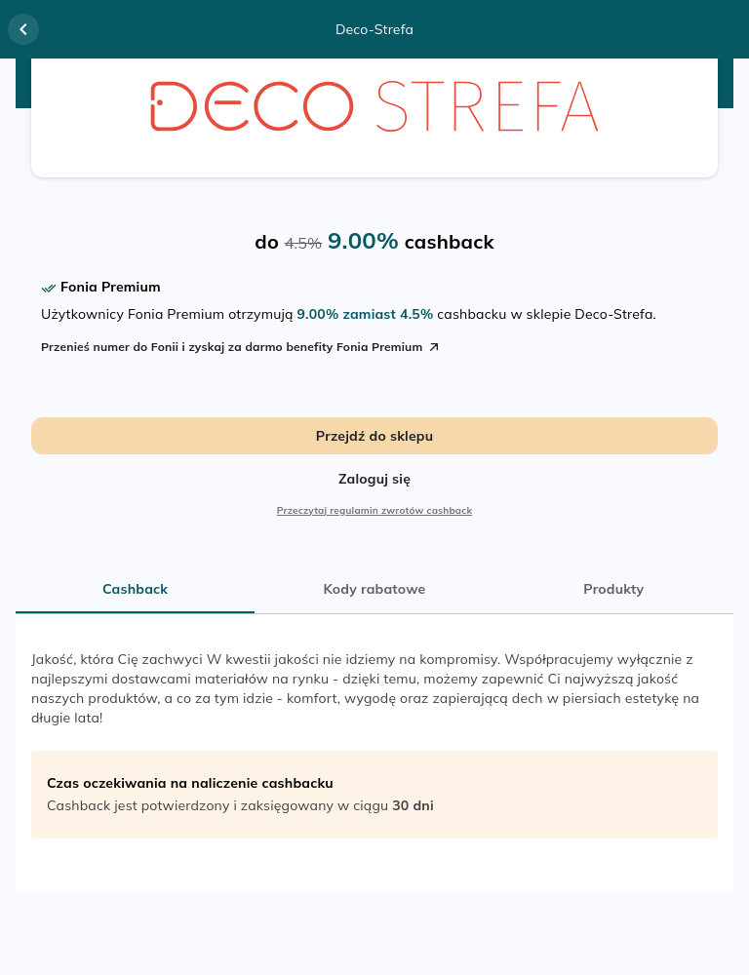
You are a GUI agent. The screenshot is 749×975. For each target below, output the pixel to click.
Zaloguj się (374, 479)
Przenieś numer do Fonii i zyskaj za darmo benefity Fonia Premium (241, 347)
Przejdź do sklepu (374, 436)
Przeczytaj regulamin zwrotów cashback (374, 510)
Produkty (613, 589)
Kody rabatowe (375, 589)
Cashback (135, 589)
